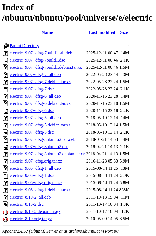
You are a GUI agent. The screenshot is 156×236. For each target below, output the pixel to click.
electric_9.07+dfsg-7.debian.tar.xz (40, 81)
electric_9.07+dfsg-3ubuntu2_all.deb (43, 139)
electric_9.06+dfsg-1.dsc (32, 175)
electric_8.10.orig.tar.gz (31, 218)
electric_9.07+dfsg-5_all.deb (35, 117)
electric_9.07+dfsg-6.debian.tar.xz (40, 103)
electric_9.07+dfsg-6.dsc (32, 110)
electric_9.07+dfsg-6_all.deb (35, 96)
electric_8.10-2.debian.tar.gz (35, 211)
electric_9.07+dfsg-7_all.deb (35, 74)
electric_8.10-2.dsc (27, 204)
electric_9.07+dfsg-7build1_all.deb (41, 52)
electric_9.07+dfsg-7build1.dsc (37, 60)
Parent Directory (24, 45)
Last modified (102, 32)
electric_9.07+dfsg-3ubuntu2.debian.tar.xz (47, 153)
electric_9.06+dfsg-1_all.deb (35, 168)
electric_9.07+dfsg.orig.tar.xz (36, 161)
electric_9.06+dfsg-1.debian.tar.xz (40, 189)
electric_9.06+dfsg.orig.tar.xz (36, 182)
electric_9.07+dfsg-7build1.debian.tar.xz (46, 67)
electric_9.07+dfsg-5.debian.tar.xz (40, 125)
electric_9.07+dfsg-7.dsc (32, 89)
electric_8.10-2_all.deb (30, 197)
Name (47, 32)
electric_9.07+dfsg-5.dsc (32, 132)
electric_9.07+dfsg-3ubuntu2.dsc (39, 146)
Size (124, 32)
